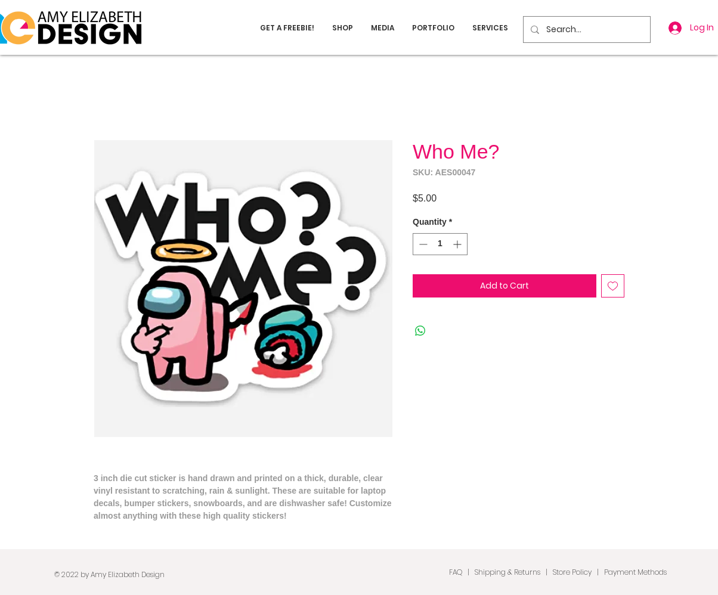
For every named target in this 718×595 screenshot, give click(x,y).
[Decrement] (421, 244)
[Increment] (458, 244)
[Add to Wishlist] (612, 286)
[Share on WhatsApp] (420, 331)
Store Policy (572, 572)
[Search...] (585, 29)
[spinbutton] (440, 244)
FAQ (455, 572)
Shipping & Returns (507, 572)
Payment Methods (635, 572)
